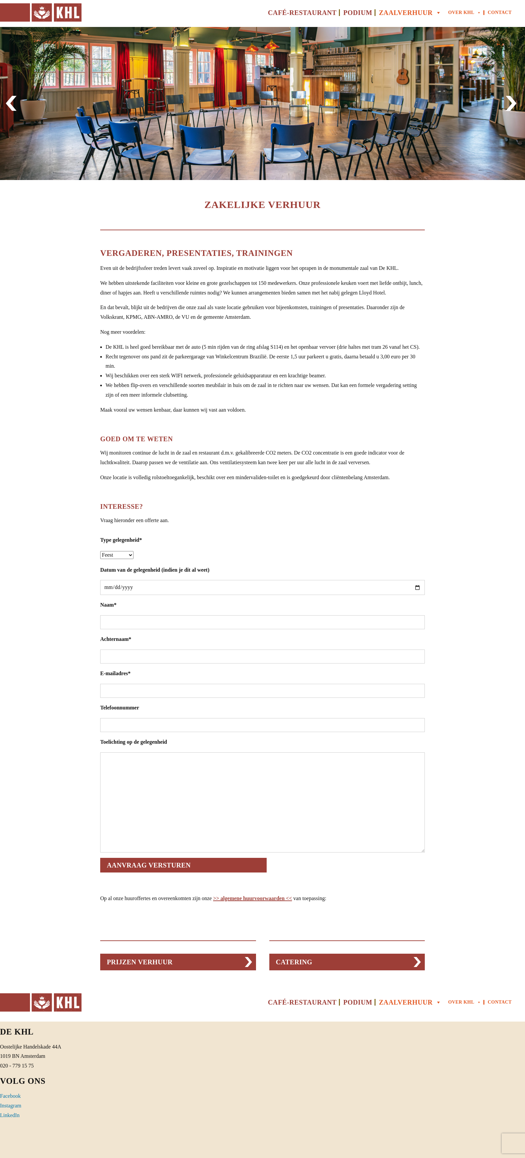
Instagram (10, 1105)
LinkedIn (10, 1115)
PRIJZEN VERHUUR (139, 962)
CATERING (294, 962)
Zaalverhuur (410, 12)
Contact (500, 12)
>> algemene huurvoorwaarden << (252, 898)
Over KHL (464, 12)
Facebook (10, 1096)
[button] (12, 103)
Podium (357, 12)
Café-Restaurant (302, 12)
